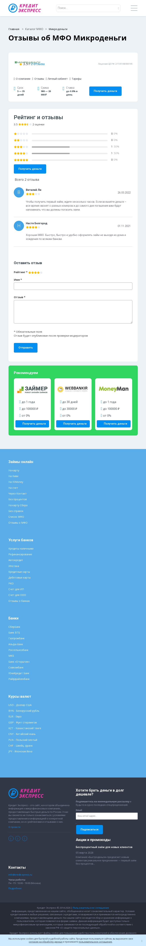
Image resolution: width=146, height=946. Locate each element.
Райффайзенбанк (19, 675)
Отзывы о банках (19, 596)
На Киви (13, 472)
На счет (13, 483)
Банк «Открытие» (19, 657)
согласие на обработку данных (45, 941)
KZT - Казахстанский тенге (24, 724)
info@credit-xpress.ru (20, 870)
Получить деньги (105, 88)
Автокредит (15, 556)
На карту (13, 466)
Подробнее (15, 884)
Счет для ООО (17, 591)
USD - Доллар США (20, 701)
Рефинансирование (20, 550)
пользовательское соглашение (95, 941)
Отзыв (19, 294)
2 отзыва (80, 62)
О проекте (14, 822)
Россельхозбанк (18, 646)
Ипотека (13, 562)
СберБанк (14, 622)
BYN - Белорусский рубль (23, 706)
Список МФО (16, 512)
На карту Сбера (17, 501)
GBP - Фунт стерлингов (22, 718)
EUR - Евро (15, 712)
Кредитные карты (19, 567)
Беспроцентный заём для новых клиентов (104, 843)
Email (79, 806)
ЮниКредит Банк (18, 669)
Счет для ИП (16, 585)
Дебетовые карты (19, 573)
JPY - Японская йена (20, 747)
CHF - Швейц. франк (20, 741)
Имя (18, 276)
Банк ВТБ (14, 628)
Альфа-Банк (15, 640)
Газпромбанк (16, 634)
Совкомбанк (16, 663)
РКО (11, 579)
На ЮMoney (15, 478)
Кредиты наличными (20, 544)
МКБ (11, 651)
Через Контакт (17, 489)
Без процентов (17, 495)
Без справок (15, 507)
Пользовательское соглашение (91, 903)
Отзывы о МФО (17, 518)
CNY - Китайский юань (22, 730)
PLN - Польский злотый (22, 735)
